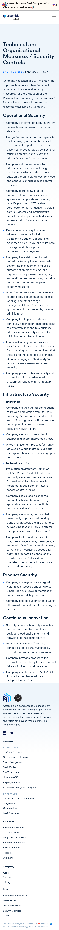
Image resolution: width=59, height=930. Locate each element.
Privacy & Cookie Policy (15, 895)
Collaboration (10, 807)
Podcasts (8, 852)
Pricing (6, 882)
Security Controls (12, 910)
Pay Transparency (12, 772)
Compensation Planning (15, 757)
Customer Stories (12, 832)
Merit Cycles (9, 767)
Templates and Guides (14, 837)
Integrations (9, 803)
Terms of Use (9, 900)
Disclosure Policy (12, 905)
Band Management (13, 762)
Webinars (8, 857)
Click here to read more (17, 7)
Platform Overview (12, 752)
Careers (7, 877)
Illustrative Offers (12, 777)
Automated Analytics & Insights (19, 787)
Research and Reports (14, 842)
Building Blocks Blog (13, 827)
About (6, 872)
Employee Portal (11, 782)
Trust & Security (11, 812)
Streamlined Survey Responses (19, 798)
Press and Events (11, 847)
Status (6, 915)
